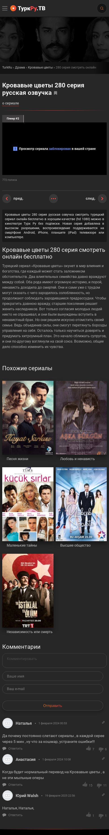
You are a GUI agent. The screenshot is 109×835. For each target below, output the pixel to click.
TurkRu (7, 67)
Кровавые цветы (40, 67)
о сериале (10, 103)
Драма (20, 67)
